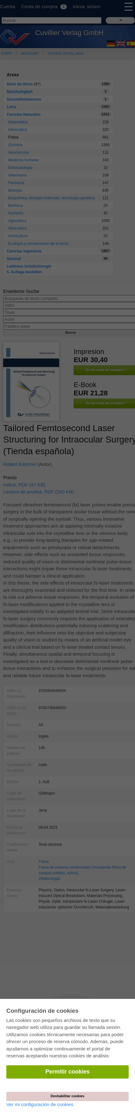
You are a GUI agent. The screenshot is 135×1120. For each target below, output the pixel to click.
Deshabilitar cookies (67, 1096)
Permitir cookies (67, 1071)
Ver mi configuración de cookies (39, 1104)
